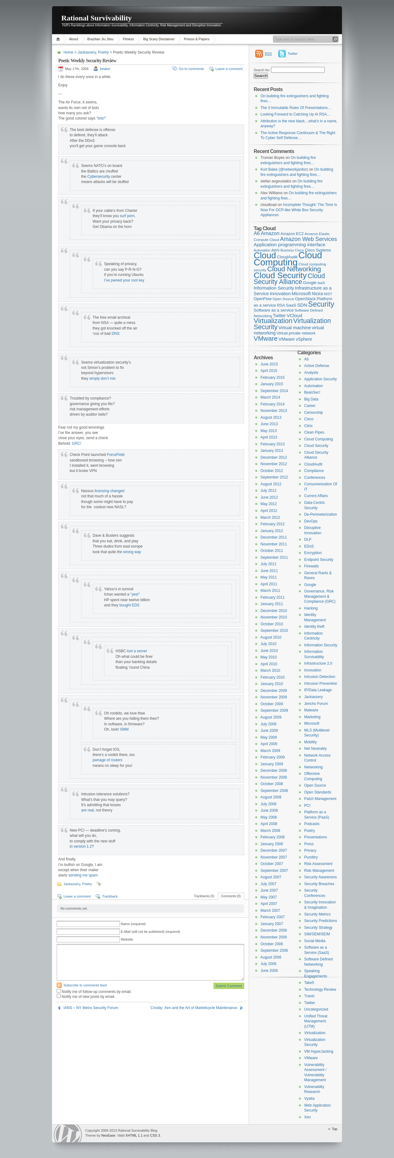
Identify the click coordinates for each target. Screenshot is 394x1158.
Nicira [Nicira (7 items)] (317, 293)
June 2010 (269, 651)
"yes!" (135, 594)
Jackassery (87, 52)
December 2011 (273, 537)
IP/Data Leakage (318, 690)
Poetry (103, 52)
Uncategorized (316, 1009)
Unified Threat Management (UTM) (315, 1021)
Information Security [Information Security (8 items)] (274, 288)
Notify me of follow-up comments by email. (96, 992)
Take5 (309, 983)
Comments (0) (231, 896)
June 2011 (269, 571)
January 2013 (271, 450)
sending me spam (83, 875)
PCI (307, 805)
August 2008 (270, 797)
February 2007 (272, 917)
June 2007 (269, 890)
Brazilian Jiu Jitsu (100, 39)
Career (310, 406)
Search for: (262, 70)
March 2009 (270, 751)
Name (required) (133, 924)
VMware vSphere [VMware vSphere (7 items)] (295, 339)
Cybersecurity (98, 176)
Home (59, 39)
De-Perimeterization (320, 514)
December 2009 (273, 690)
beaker (105, 69)
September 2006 (274, 950)
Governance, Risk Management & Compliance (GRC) (319, 596)
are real (87, 810)
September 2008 (274, 791)
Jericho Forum (316, 703)
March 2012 (270, 517)
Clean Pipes (314, 432)
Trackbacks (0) (204, 896)
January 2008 (271, 844)
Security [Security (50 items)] (321, 304)
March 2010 (270, 670)
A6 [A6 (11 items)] (257, 233)
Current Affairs (316, 496)
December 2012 (273, 457)
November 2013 (273, 411)
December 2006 (273, 930)
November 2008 (273, 777)
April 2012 (268, 511)
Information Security (320, 645)
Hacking (310, 608)
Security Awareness (320, 877)
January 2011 (271, 604)
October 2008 (271, 784)
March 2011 (270, 590)
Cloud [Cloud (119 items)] (265, 255)
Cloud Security (316, 446)
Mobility (310, 742)
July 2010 (268, 644)
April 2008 (268, 824)
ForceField (116, 454)
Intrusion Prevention (320, 683)
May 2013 (268, 431)
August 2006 (270, 957)
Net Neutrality (315, 748)
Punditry (311, 857)
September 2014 (274, 391)
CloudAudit (313, 464)
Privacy (310, 850)
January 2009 (271, 764)
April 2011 (268, 584)
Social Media (315, 941)
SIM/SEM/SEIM (317, 934)
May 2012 (268, 504)
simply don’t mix (102, 378)
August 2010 (270, 637)
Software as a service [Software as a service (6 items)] (274, 310)
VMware (311, 1058)
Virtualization (314, 1033)
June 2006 (269, 970)
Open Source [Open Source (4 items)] (283, 299)
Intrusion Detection (319, 677)
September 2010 (274, 630)
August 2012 (270, 484)
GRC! (76, 443)
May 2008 (268, 817)
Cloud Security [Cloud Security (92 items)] (280, 275)
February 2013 (272, 444)
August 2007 (270, 877)
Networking (313, 767)
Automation (313, 386)
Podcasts (311, 824)
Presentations (315, 837)
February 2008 (272, 837)
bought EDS (129, 605)
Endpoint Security (318, 559)
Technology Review (320, 989)
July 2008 (268, 804)
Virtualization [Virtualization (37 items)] (273, 321)
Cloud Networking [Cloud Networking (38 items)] (294, 269)
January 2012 (271, 531)
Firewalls (311, 566)
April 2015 (268, 371)
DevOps (310, 521)
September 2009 (274, 710)
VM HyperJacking (318, 1051)
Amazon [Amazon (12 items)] (270, 233)
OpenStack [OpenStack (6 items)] (305, 298)
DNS (115, 333)
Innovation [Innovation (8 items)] (280, 293)
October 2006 (271, 944)
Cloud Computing (318, 439)
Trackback (109, 896)
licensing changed (109, 491)
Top (334, 1129)
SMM (124, 729)
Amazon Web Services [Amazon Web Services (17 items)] (308, 239)
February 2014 (272, 404)
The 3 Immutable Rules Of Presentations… (295, 108)
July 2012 (268, 490)
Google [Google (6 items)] (310, 282)
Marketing (312, 717)
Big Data (311, 399)
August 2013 (270, 417)
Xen (307, 1117)
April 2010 (268, 664)
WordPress (68, 1133)
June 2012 (269, 497)
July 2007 (268, 884)
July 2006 (268, 964)
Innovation (312, 670)
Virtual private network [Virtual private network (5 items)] (296, 333)
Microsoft (311, 723)
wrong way (132, 552)
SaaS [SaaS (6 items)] (291, 305)
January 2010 (271, 684)
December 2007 (273, 850)
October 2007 (271, 864)
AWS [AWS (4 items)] (275, 250)
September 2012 (274, 477)
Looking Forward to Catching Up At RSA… (295, 114)
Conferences (314, 477)
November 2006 (273, 937)
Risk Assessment (318, 864)
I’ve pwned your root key (124, 280)
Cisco (308, 419)
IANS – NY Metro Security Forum (90, 1008)
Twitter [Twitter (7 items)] (279, 315)
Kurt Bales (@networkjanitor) (284, 169)
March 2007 (270, 910)
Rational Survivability (96, 18)
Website (127, 939)
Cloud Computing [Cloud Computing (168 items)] (288, 258)
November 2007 (273, 857)
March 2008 (270, 830)
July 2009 (268, 724)
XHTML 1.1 (133, 1135)
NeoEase (108, 1135)
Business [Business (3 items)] (287, 250)
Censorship (313, 412)
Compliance (314, 471)
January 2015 (271, 384)
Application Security (320, 379)
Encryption (313, 553)
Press (309, 844)
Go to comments (191, 69)
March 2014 (270, 397)
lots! (101, 118)
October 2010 (271, 624)
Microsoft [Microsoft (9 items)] (301, 293)
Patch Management (320, 799)
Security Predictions (320, 921)
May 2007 (268, 897)
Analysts (311, 372)
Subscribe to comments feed (85, 985)
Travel (309, 996)
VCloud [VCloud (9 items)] (294, 315)
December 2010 (273, 611)
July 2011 (268, 564)
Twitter (293, 53)
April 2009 (268, 744)
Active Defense (316, 366)
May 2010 (268, 657)
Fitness (128, 39)
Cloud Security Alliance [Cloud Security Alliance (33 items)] (289, 279)
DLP (307, 539)
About (73, 39)
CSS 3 (155, 1135)
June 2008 (269, 810)
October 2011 (271, 550)
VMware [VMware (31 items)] (266, 338)
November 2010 (273, 617)
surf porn (127, 216)
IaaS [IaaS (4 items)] (321, 283)
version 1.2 (83, 846)
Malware (311, 710)
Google (310, 585)
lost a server (137, 651)
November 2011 (273, 544)
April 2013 (268, 437)
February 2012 (272, 524)
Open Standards (317, 792)
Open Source (315, 785)
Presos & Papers (197, 39)
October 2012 (271, 471)
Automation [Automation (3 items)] (262, 250)
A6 (306, 359)
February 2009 (272, 757)
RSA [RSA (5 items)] (281, 305)
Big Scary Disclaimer (158, 39)
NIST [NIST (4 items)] (328, 294)
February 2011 (272, 597)
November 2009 (273, 697)
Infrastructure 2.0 (318, 663)
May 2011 (268, 577)
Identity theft (314, 626)
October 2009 (271, 704)
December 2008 (273, 770)
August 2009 (270, 717)
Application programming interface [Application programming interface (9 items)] (289, 244)
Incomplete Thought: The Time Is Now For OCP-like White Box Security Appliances (298, 210)
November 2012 (273, 464)
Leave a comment (229, 69)
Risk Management (319, 870)
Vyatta (309, 1098)
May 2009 (268, 737)
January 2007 (271, 924)
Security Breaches (319, 884)
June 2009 (269, 730)
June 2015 (269, 364)
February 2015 (272, 377)
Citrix (308, 426)
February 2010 (272, 677)
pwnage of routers (107, 760)
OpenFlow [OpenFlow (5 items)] (263, 298)
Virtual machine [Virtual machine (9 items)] (294, 327)
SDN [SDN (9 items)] (302, 305)
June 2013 (269, 424)
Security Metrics (317, 914)
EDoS (309, 546)
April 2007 (268, 904)
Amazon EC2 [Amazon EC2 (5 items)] (292, 233)
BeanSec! (312, 392)
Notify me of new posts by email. (88, 996)
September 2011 (274, 557)
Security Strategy (318, 927)
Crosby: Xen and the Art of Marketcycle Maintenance (194, 1008)
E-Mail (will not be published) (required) (150, 931)
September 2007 (274, 870)
